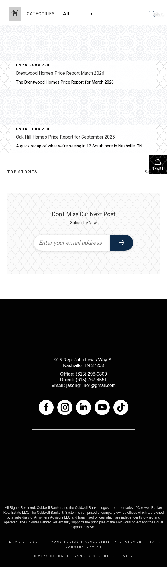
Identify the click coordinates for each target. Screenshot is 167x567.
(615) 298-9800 (91, 374)
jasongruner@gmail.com (91, 385)
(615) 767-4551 (91, 379)
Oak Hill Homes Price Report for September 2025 (65, 137)
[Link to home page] (5, 14)
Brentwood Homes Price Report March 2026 (60, 73)
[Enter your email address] (72, 243)
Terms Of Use (22, 541)
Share (158, 164)
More (159, 14)
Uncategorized (33, 65)
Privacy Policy (61, 541)
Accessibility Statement (115, 541)
